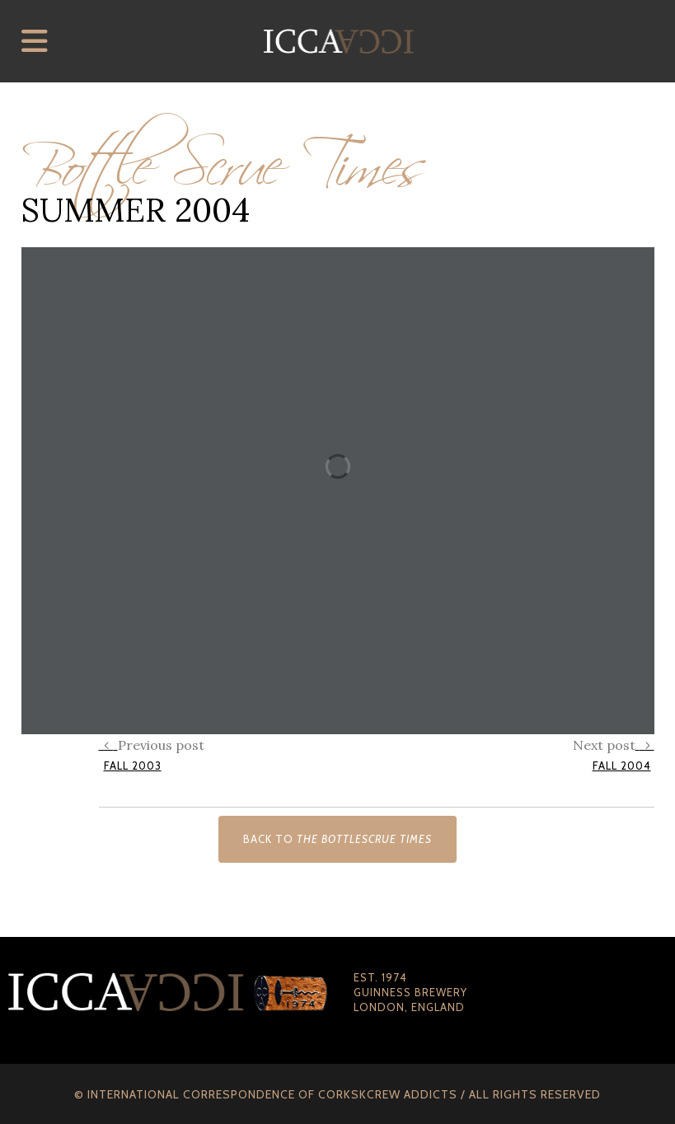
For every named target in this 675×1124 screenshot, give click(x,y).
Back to (337, 838)
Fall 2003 (133, 765)
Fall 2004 (622, 765)
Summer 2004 (135, 210)
